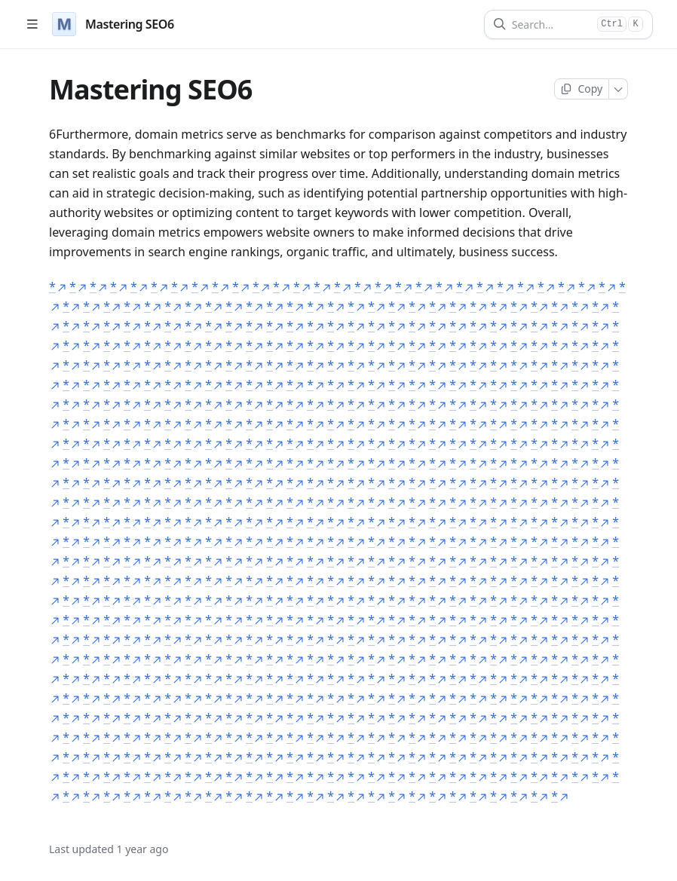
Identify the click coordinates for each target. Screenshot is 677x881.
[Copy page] (581, 88)
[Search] (551, 24)
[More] (618, 88)
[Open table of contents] (32, 24)
